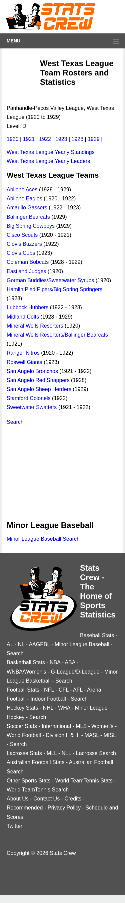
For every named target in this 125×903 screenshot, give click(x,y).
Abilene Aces (22, 189)
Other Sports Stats (29, 780)
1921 (29, 139)
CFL (64, 690)
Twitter (14, 826)
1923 (61, 139)
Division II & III (63, 735)
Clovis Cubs (21, 253)
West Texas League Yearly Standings (51, 152)
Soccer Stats (22, 726)
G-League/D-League (75, 672)
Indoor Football (48, 699)
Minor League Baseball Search (43, 539)
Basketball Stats (26, 662)
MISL (110, 735)
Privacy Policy (64, 807)
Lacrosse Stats (24, 753)
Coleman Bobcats (28, 262)
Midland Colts (23, 317)
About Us (18, 798)
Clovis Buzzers (24, 244)
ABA (70, 662)
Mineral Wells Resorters (35, 326)
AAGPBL (39, 644)
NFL (49, 690)
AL (10, 644)
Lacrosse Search (96, 753)
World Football (24, 735)
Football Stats (23, 690)
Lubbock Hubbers (27, 307)
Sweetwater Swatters (32, 407)
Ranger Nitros (23, 353)
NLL (66, 753)
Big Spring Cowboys (31, 226)
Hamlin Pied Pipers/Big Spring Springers (54, 289)
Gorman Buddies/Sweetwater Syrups (50, 280)
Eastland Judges (26, 271)
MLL (52, 753)
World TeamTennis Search (38, 789)
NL (21, 644)
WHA (64, 708)
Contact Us (46, 798)
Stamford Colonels (29, 398)
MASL (92, 735)
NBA (55, 662)
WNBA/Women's (26, 672)
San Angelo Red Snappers (38, 380)
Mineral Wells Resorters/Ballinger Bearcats (57, 335)
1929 (94, 139)
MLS (81, 726)
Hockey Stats (22, 708)
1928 (78, 139)
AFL (78, 690)
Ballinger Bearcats (28, 217)
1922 (45, 139)
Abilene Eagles (24, 198)
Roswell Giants (24, 362)
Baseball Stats (97, 635)
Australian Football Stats (35, 762)
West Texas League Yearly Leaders (48, 161)
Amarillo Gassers (27, 207)
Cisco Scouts (22, 235)
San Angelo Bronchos (32, 371)
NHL (48, 708)
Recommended (25, 807)
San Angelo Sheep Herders (39, 389)
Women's (102, 726)
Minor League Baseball (82, 644)
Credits (72, 798)
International (56, 726)
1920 (13, 139)
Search (15, 422)
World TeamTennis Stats (84, 780)
